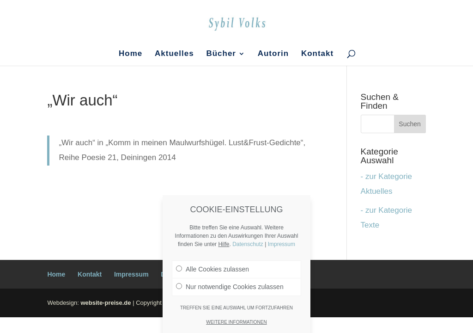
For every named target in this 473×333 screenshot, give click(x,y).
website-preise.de (105, 302)
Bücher (221, 54)
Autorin (273, 54)
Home (130, 54)
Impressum (131, 274)
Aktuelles (174, 54)
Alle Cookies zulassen (212, 269)
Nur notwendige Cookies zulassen (230, 286)
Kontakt (317, 54)
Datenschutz (247, 244)
